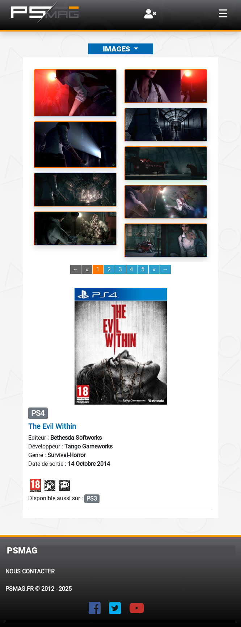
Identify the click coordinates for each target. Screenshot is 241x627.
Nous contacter (30, 571)
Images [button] (117, 49)
